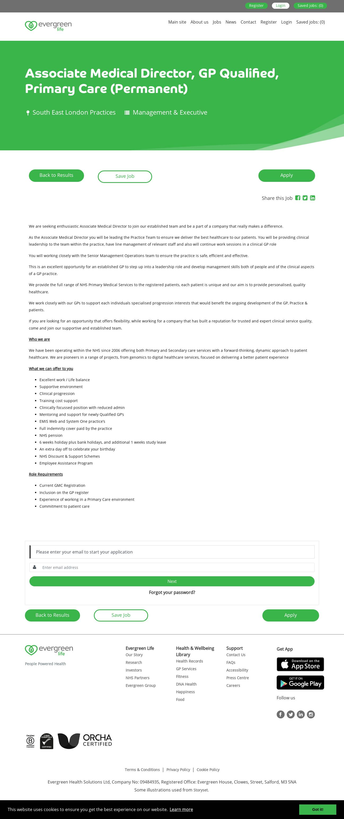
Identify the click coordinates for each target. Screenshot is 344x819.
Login (280, 5)
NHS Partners (137, 677)
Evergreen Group (141, 685)
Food (180, 699)
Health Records (189, 661)
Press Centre (237, 677)
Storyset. (201, 790)
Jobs (217, 22)
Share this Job (277, 198)
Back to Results (56, 175)
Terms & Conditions (142, 769)
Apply (286, 175)
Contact (248, 22)
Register (256, 5)
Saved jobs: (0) (310, 5)
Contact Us (235, 654)
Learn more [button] (181, 809)
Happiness (185, 691)
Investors (134, 670)
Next (172, 581)
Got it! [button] (317, 809)
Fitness (182, 676)
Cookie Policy (208, 769)
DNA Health (186, 684)
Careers (233, 685)
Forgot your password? (172, 592)
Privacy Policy (178, 769)
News (231, 22)
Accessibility (237, 670)
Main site (177, 22)
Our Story (134, 654)
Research (134, 662)
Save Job (125, 176)
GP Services (186, 668)
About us (200, 22)
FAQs (230, 662)
